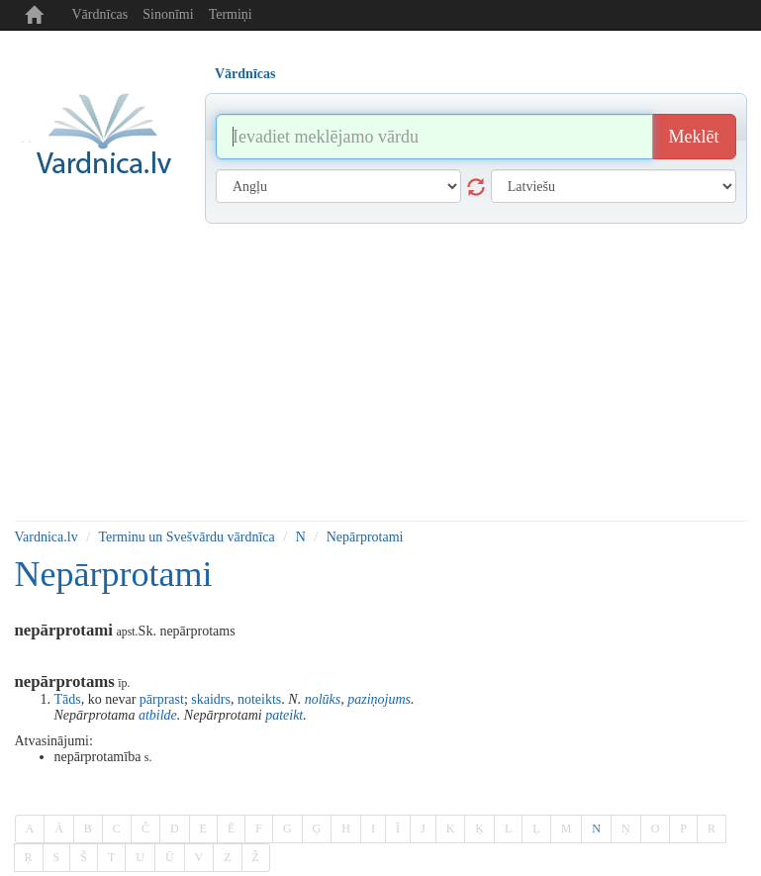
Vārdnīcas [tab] (245, 73)
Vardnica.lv (46, 537)
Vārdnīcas (100, 14)
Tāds (67, 699)
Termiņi (230, 14)
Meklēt (694, 136)
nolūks (323, 699)
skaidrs (211, 699)
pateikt (284, 715)
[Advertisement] (381, 372)
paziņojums (379, 699)
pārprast (162, 699)
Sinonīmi (168, 14)
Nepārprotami (365, 537)
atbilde (158, 715)
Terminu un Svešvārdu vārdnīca (187, 537)
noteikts (259, 699)
